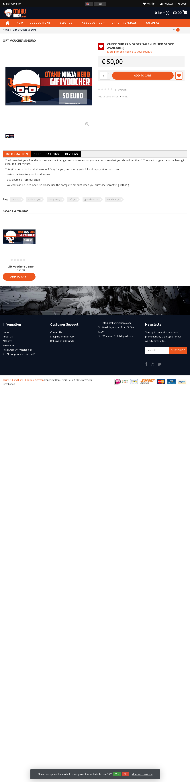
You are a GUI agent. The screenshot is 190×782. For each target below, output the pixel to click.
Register (168, 3)
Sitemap (39, 380)
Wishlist (149, 3)
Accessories (93, 22)
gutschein (91, 199)
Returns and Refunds (62, 341)
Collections (42, 22)
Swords (67, 22)
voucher (113, 199)
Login (184, 3)
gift (72, 199)
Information (17, 154)
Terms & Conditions (13, 380)
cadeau (34, 199)
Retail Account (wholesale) (17, 349)
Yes (117, 774)
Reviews (71, 154)
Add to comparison (108, 96)
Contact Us (56, 332)
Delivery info (12, 3)
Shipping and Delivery (62, 336)
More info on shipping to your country (129, 51)
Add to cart (142, 75)
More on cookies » (142, 774)
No (125, 774)
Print (125, 96)
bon (15, 199)
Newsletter (9, 345)
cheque (54, 199)
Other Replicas (125, 22)
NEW (20, 22)
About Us (8, 336)
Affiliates (7, 341)
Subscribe (178, 350)
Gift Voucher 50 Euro (20, 266)
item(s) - (171, 12)
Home (6, 332)
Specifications (46, 154)
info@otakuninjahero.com (116, 323)
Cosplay (154, 22)
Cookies (29, 380)
